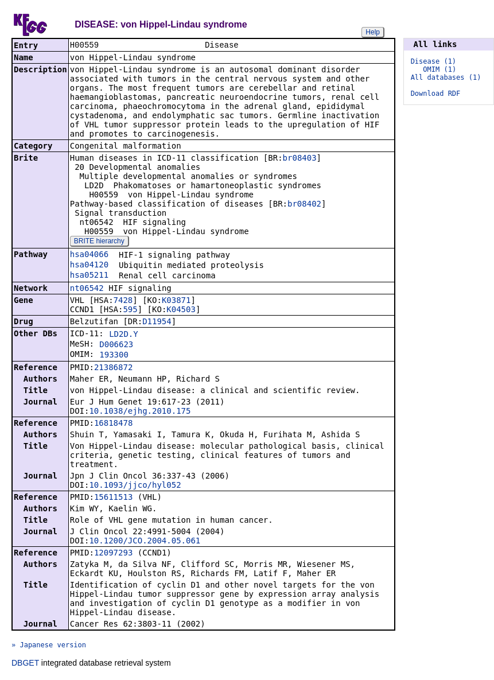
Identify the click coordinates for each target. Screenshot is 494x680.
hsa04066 (89, 255)
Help (372, 32)
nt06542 (87, 289)
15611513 (113, 498)
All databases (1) (446, 77)
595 (130, 310)
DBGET (25, 664)
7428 (123, 301)
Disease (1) (433, 61)
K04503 (181, 310)
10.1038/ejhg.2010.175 (139, 412)
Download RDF (436, 94)
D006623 (116, 345)
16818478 (113, 424)
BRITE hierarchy (99, 242)
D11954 (157, 322)
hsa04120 (89, 265)
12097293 (113, 553)
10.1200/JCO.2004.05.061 (144, 541)
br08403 (300, 159)
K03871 (176, 301)
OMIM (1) (439, 69)
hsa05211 (89, 276)
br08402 (304, 204)
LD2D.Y (123, 335)
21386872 (113, 368)
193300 (114, 355)
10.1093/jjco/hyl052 (135, 486)
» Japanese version (48, 646)
